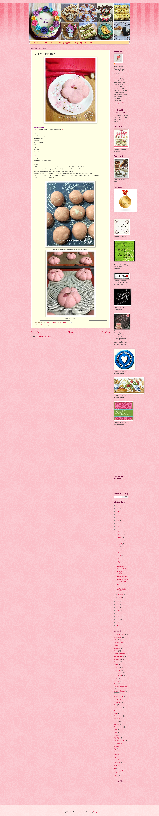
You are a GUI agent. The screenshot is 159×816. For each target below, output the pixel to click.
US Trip (116, 775)
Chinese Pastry (118, 699)
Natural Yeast (117, 702)
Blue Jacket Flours (43, 325)
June (119, 550)
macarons (116, 681)
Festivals (116, 751)
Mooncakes (117, 760)
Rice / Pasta (117, 710)
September (121, 541)
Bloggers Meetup (118, 743)
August (120, 544)
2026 (117, 505)
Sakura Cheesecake (121, 562)
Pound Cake (120, 566)
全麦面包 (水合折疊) (122, 590)
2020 (117, 523)
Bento (115, 732)
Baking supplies (64, 42)
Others (116, 678)
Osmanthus (117, 762)
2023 (117, 514)
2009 (117, 625)
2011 (117, 619)
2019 (117, 526)
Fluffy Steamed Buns (121, 573)
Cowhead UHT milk (119, 740)
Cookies (116, 645)
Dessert (116, 651)
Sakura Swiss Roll (122, 569)
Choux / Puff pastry (119, 691)
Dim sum (116, 721)
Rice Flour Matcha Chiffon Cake (122, 580)
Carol (62, 129)
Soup (115, 729)
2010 (117, 622)
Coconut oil (117, 670)
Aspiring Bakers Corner (84, 42)
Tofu (115, 757)
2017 (117, 601)
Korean (116, 735)
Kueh (115, 705)
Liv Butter (117, 648)
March (120, 559)
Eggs (115, 749)
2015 (117, 607)
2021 (117, 520)
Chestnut (116, 746)
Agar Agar (117, 738)
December (121, 532)
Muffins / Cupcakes (119, 653)
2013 (117, 613)
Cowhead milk (118, 675)
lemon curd (117, 765)
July (119, 547)
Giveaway (117, 754)
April (119, 556)
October (120, 538)
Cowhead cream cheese (120, 686)
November (121, 535)
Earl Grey (116, 724)
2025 (117, 508)
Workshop (117, 718)
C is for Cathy (48, 42)
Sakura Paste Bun (122, 576)
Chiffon (116, 664)
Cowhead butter (118, 642)
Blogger (95, 812)
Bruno (115, 684)
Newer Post (35, 332)
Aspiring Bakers (118, 656)
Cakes (115, 640)
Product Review (118, 727)
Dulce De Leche (118, 716)
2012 (117, 616)
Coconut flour (118, 707)
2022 (117, 517)
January (120, 597)
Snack (115, 694)
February (120, 594)
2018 (117, 529)
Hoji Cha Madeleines (121, 585)
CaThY (118, 64)
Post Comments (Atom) (45, 336)
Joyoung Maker (118, 673)
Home (35, 42)
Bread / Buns (52, 325)
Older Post (106, 332)
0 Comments (63, 322)
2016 (117, 604)
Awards (116, 713)
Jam (115, 768)
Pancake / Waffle (118, 696)
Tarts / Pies (117, 667)
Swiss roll (116, 662)
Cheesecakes (117, 659)
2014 (117, 610)
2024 (117, 511)
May (119, 553)
